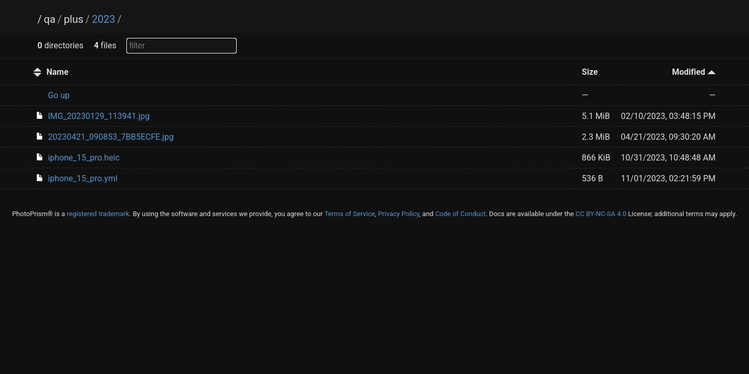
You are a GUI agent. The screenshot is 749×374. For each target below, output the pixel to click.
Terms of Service (350, 214)
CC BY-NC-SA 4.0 (600, 214)
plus (73, 19)
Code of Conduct (460, 214)
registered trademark (98, 214)
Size (590, 72)
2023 (103, 19)
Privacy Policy (398, 214)
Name (57, 72)
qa (49, 19)
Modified (694, 72)
